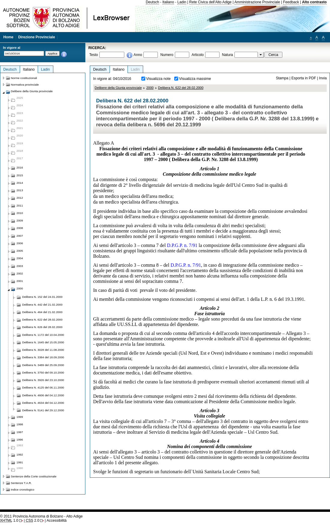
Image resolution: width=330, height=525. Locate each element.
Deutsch (152, 2)
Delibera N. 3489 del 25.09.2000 (43, 365)
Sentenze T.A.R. (21, 483)
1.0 (9, 520)
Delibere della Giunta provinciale (118, 87)
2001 (19, 281)
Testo (93, 55)
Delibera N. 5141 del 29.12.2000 (43, 410)
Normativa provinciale (25, 84)
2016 (19, 167)
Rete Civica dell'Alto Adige (210, 2)
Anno (138, 55)
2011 (19, 205)
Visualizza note (158, 79)
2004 (19, 258)
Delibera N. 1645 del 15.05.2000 (43, 342)
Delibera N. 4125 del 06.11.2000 (43, 387)
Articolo (198, 55)
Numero (166, 55)
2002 (19, 273)
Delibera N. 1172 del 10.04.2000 (43, 334)
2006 (19, 243)
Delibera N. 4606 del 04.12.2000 (43, 395)
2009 (19, 220)
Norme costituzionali (24, 78)
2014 (19, 182)
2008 (19, 228)
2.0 (32, 520)
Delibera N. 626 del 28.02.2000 (42, 327)
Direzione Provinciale (36, 37)
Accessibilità (56, 520)
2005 (19, 250)
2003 (19, 266)
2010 (19, 213)
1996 (19, 439)
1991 (19, 462)
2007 (19, 235)
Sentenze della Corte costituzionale (33, 476)
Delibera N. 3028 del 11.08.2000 (43, 349)
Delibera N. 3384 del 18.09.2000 (43, 357)
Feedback (291, 2)
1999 (19, 416)
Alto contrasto (314, 2)
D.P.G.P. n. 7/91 (182, 245)
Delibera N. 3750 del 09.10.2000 (43, 372)
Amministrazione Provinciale (257, 2)
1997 (19, 432)
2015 (19, 175)
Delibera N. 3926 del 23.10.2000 (43, 380)
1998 (19, 424)
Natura (227, 55)
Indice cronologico (22, 489)
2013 (19, 190)
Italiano (168, 2)
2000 (149, 87)
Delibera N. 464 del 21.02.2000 (42, 312)
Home (8, 37)
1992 (19, 454)
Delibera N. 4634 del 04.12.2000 (43, 402)
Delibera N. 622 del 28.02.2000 (180, 87)
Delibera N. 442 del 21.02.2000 (42, 304)
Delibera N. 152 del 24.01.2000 (42, 296)
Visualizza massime (195, 79)
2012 (19, 197)
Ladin (181, 2)
